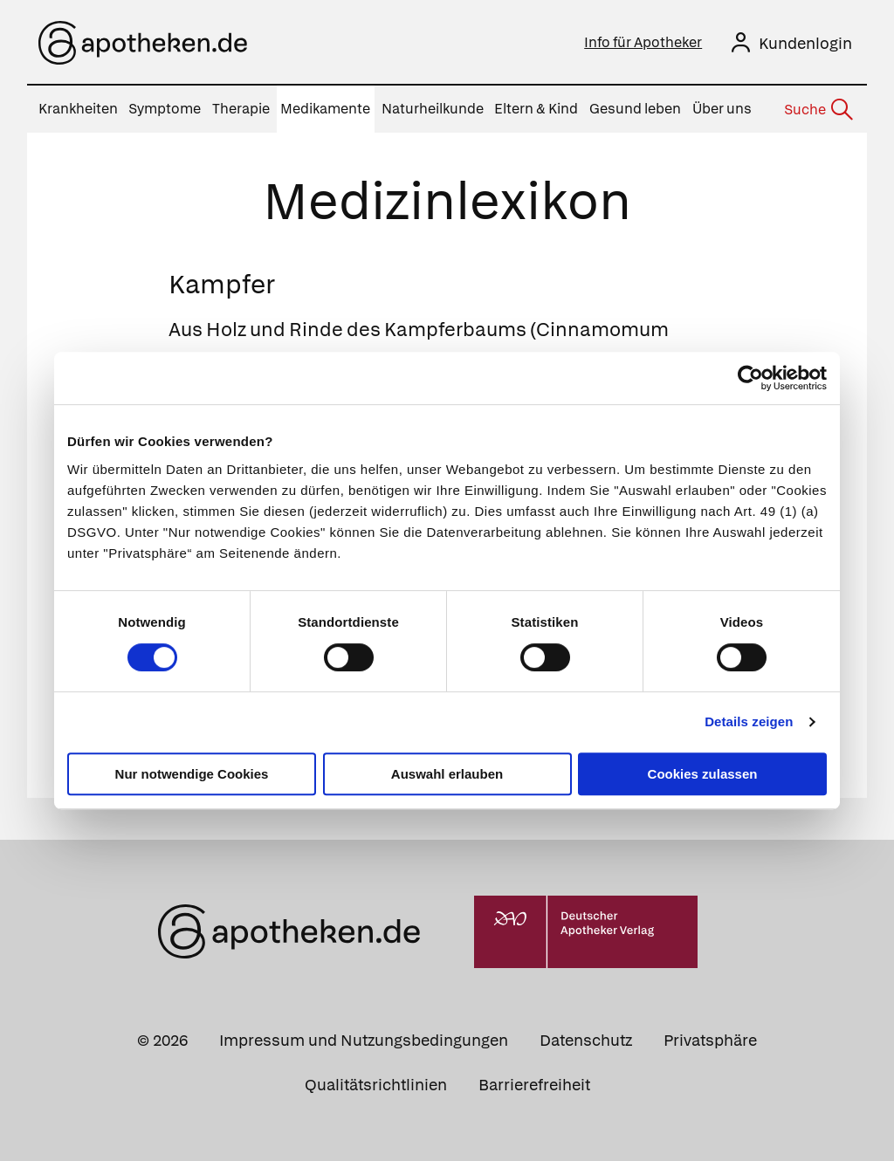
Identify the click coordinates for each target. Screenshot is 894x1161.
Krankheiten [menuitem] (78, 109)
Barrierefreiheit (534, 1085)
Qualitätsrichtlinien (376, 1085)
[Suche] (817, 110)
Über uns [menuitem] (722, 109)
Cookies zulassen (703, 773)
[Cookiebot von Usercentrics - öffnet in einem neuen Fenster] (750, 378)
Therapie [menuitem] (241, 109)
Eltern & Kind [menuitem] (536, 109)
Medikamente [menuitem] (325, 109)
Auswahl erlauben (447, 773)
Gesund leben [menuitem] (635, 109)
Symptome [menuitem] (164, 109)
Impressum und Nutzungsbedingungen (363, 1040)
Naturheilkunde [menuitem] (433, 109)
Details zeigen (749, 721)
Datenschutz (586, 1040)
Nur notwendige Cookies (192, 773)
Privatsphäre (710, 1040)
